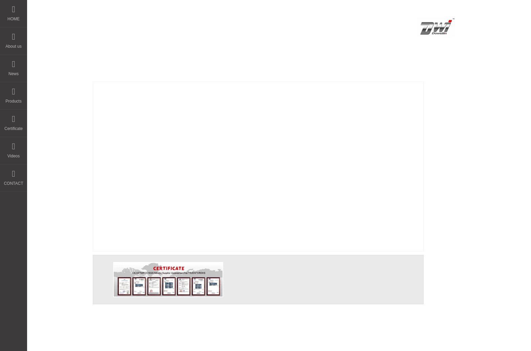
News (13, 65)
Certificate (13, 120)
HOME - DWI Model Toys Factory (182, 24)
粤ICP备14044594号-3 (316, 339)
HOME (13, 10)
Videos (13, 147)
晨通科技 (269, 339)
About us (13, 38)
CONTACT (13, 175)
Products (13, 93)
